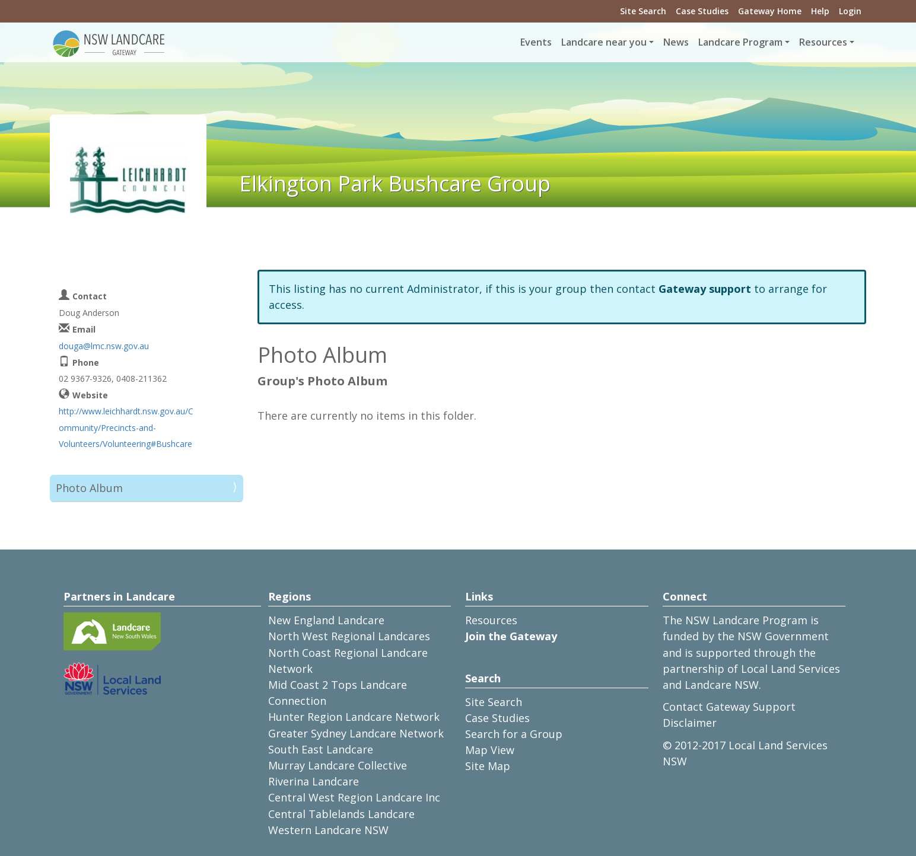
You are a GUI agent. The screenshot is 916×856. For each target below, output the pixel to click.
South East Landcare (320, 749)
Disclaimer (690, 723)
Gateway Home (770, 11)
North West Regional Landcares (349, 636)
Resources (491, 620)
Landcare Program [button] (740, 42)
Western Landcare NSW (328, 830)
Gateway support (705, 289)
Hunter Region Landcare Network (354, 717)
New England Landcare (326, 620)
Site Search (643, 11)
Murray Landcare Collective (337, 765)
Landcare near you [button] (604, 42)
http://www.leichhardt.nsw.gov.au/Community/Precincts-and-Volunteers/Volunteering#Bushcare (126, 427)
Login (850, 11)
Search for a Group (513, 734)
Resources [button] (823, 42)
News (676, 42)
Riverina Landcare (313, 781)
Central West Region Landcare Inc (354, 797)
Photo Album (89, 488)
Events (536, 42)
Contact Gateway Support (729, 707)
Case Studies (702, 11)
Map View (489, 750)
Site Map (487, 766)
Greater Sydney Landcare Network (356, 733)
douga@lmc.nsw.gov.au (104, 346)
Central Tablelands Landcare (341, 814)
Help (820, 11)
